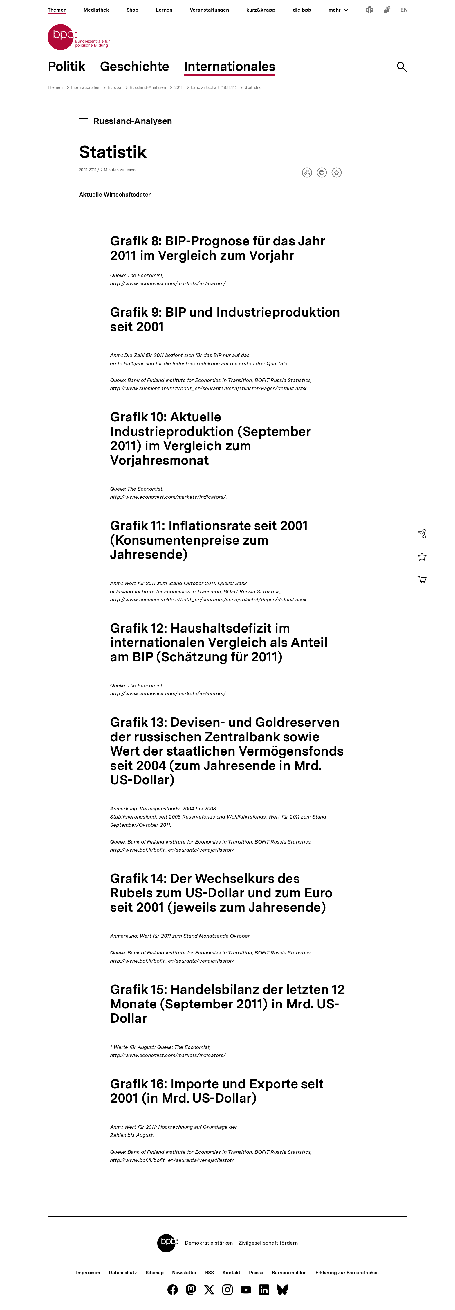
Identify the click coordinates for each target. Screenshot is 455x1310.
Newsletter (184, 1272)
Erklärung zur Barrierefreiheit (347, 1272)
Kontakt (231, 1272)
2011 (178, 87)
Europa (114, 87)
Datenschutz (123, 1272)
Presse (256, 1272)
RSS (209, 1272)
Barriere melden (289, 1272)
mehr (338, 10)
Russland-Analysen (148, 87)
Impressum (88, 1272)
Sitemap (154, 1272)
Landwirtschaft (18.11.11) (213, 87)
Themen (55, 87)
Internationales (85, 87)
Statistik (253, 87)
